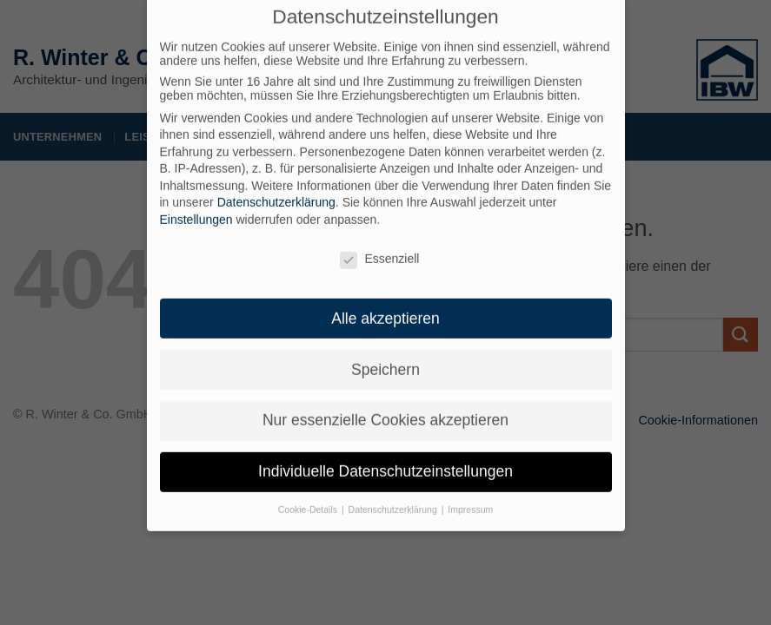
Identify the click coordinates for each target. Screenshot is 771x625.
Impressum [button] (470, 498)
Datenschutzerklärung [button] (394, 498)
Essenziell (379, 247)
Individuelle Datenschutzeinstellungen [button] (385, 460)
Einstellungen (196, 208)
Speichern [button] (385, 357)
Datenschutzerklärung (276, 191)
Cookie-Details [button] (309, 498)
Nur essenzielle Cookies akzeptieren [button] (385, 409)
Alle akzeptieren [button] (385, 306)
